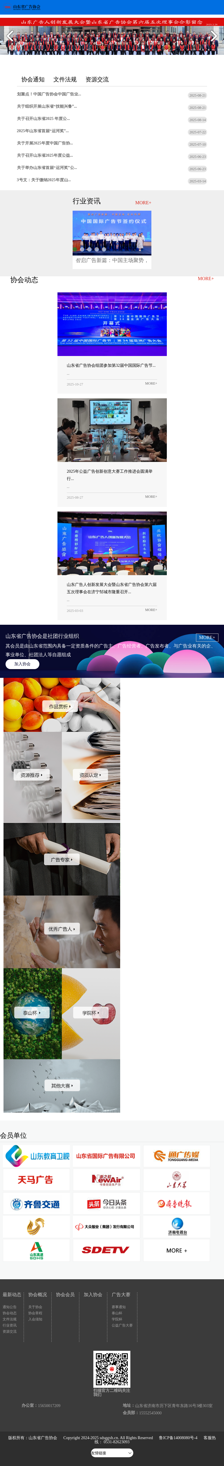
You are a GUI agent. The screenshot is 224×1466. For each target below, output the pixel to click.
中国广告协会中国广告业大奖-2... (89, 249)
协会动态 (10, 1313)
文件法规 (10, 1319)
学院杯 (117, 1319)
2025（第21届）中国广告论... (104, 249)
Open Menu (216, 7)
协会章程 (35, 1313)
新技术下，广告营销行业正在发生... (75, 258)
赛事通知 (119, 1307)
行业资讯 (10, 1325)
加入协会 (22, 664)
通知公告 (10, 1307)
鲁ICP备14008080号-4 (178, 1438)
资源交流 (10, 1331)
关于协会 (35, 1307)
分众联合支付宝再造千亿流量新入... (82, 249)
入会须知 (35, 1319)
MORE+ (143, 202)
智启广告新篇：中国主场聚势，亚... (75, 249)
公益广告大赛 (122, 1325)
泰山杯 (117, 1313)
